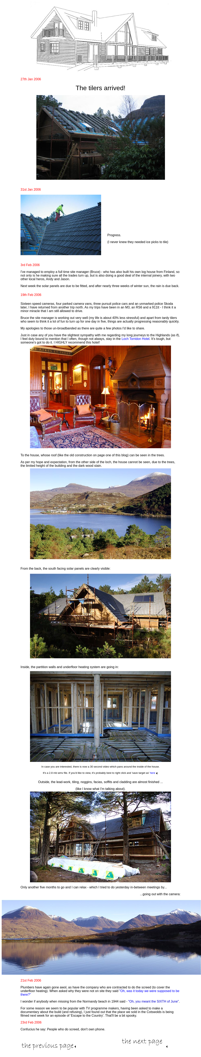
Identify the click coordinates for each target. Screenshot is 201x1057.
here (152, 772)
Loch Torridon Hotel (135, 338)
